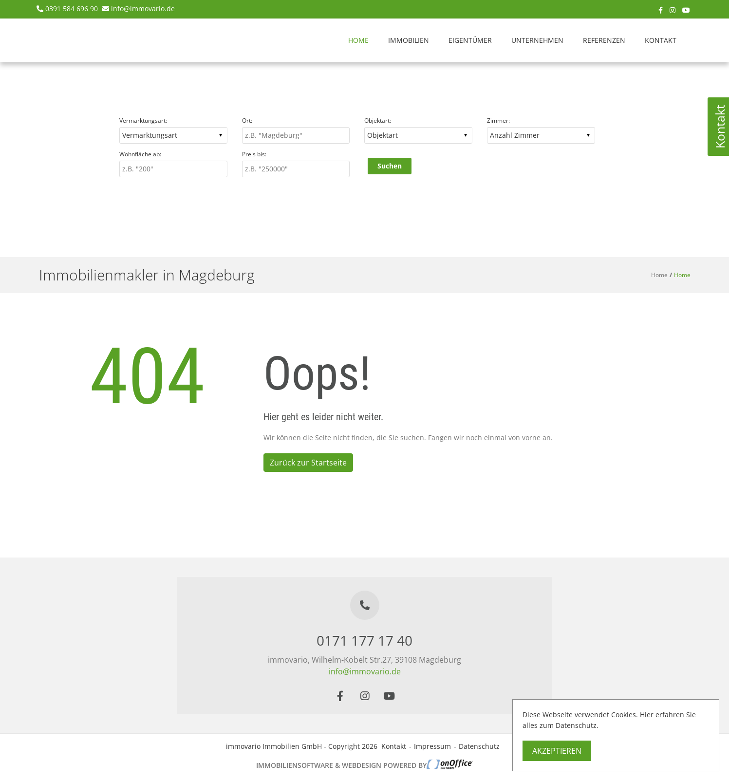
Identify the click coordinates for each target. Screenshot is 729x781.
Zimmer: (498, 120)
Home (358, 40)
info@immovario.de (143, 8)
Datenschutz (479, 746)
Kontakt (660, 40)
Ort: (247, 120)
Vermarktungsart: (143, 120)
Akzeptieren (556, 750)
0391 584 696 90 (71, 8)
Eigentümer (470, 40)
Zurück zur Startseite (308, 462)
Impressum (432, 746)
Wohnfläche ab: (140, 154)
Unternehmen (537, 40)
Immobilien (408, 40)
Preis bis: (254, 154)
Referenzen (604, 40)
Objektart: (377, 120)
